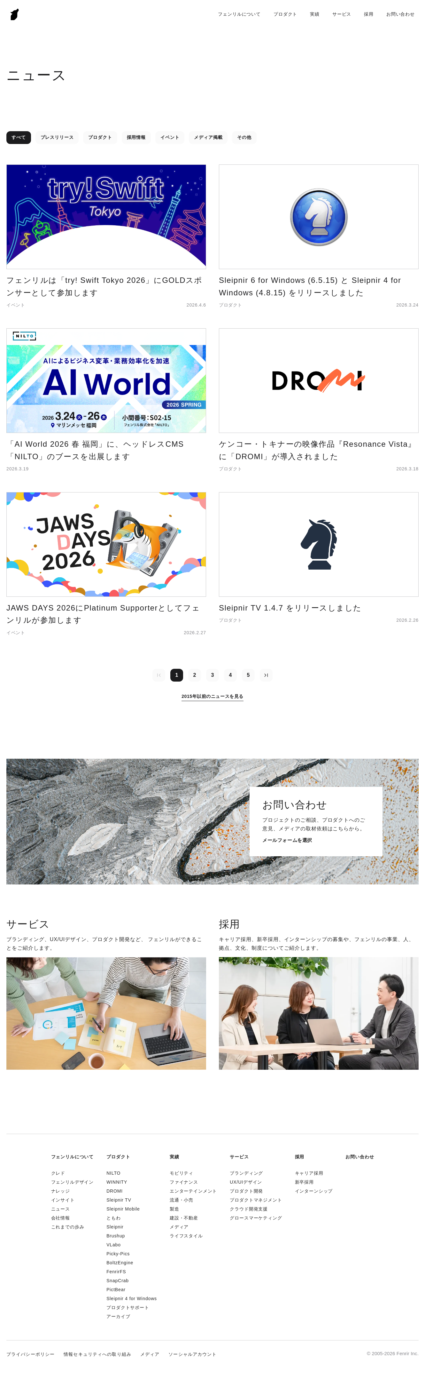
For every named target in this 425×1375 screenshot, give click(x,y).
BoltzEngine (119, 1262)
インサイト (63, 1200)
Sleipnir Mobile (123, 1208)
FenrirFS (116, 1271)
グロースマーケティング (256, 1217)
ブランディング (246, 1173)
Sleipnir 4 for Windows (131, 1298)
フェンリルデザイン (72, 1182)
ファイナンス (184, 1182)
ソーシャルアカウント (192, 1354)
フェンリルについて (239, 14)
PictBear (116, 1289)
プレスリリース (57, 137)
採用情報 (136, 137)
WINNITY (116, 1182)
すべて (19, 137)
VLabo (113, 1244)
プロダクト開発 (246, 1191)
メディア (179, 1226)
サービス (341, 14)
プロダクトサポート (127, 1307)
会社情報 (60, 1217)
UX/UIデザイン (246, 1182)
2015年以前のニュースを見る (212, 696)
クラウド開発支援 (249, 1208)
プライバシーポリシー (30, 1354)
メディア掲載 (208, 137)
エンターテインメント (193, 1191)
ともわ (113, 1217)
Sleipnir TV (118, 1200)
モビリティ (181, 1173)
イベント (169, 137)
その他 (244, 137)
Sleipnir (114, 1226)
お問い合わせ (400, 14)
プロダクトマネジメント (256, 1200)
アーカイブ (118, 1316)
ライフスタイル (186, 1235)
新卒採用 (304, 1182)
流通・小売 (181, 1200)
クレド (58, 1173)
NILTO (113, 1173)
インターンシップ (314, 1191)
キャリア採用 (309, 1173)
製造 (174, 1208)
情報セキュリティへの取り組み (97, 1354)
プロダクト (285, 14)
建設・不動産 (184, 1217)
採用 (369, 14)
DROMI (114, 1191)
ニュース (60, 1208)
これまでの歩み (67, 1226)
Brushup (115, 1235)
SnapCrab (117, 1280)
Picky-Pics (118, 1253)
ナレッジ (60, 1191)
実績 (315, 14)
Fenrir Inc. (14, 14)
